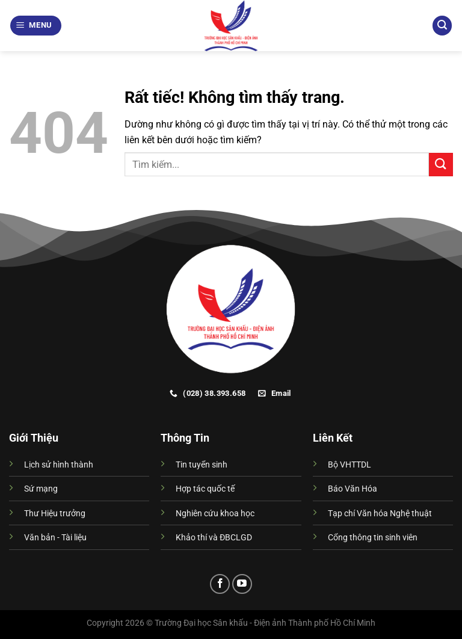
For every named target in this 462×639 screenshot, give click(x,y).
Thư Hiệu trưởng (54, 513)
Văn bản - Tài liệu (55, 537)
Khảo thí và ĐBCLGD (214, 537)
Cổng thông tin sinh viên (372, 537)
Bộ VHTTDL (349, 465)
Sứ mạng (41, 489)
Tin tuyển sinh (201, 465)
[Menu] (36, 26)
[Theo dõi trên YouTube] (242, 584)
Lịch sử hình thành (58, 465)
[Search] (442, 26)
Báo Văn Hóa (352, 489)
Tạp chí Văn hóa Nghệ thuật (380, 513)
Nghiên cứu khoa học (215, 513)
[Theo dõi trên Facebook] (220, 584)
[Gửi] (441, 164)
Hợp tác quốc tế (205, 489)
